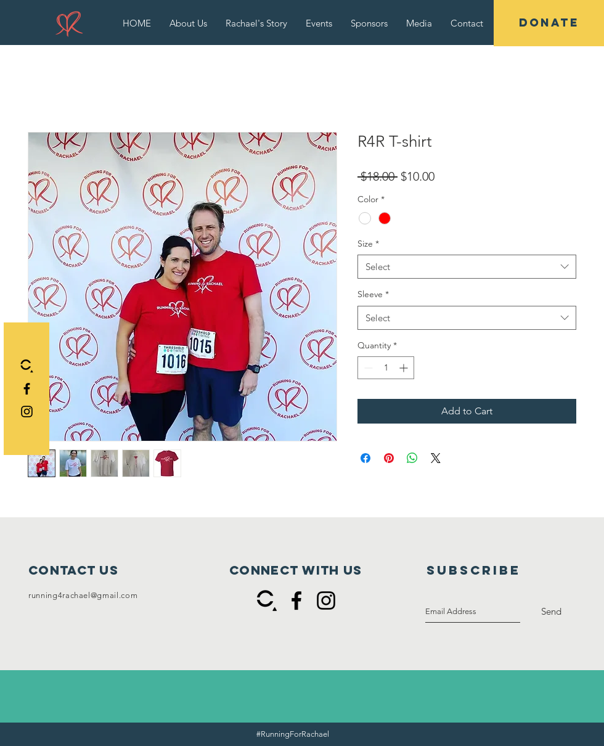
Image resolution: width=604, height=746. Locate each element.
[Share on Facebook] (365, 458)
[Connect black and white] (27, 366)
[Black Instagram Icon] (27, 411)
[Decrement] (367, 368)
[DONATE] (549, 23)
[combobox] (466, 267)
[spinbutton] (386, 368)
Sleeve (373, 294)
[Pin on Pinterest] (389, 458)
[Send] (551, 611)
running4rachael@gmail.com (82, 595)
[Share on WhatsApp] (412, 458)
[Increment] (404, 368)
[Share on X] (435, 458)
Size (368, 243)
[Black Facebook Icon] (27, 388)
